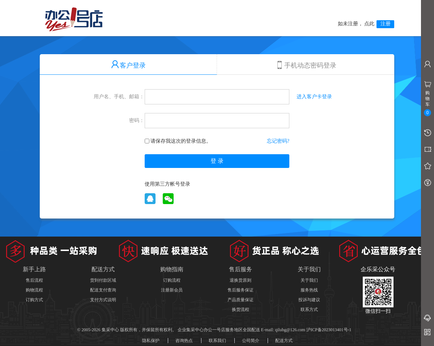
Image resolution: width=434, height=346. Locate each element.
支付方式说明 (103, 299)
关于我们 (309, 280)
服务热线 (309, 290)
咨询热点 (184, 340)
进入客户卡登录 (314, 96)
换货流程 (240, 309)
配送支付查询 (103, 290)
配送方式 (284, 340)
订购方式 (34, 299)
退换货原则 (240, 280)
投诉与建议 (309, 299)
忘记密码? (278, 141)
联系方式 (309, 309)
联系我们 (217, 340)
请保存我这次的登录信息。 (178, 141)
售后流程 (34, 280)
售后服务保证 (240, 290)
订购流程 (171, 280)
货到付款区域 (103, 280)
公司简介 (250, 340)
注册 (385, 23)
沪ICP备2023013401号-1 (329, 329)
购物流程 (34, 290)
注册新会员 (172, 290)
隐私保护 (150, 340)
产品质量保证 (240, 299)
